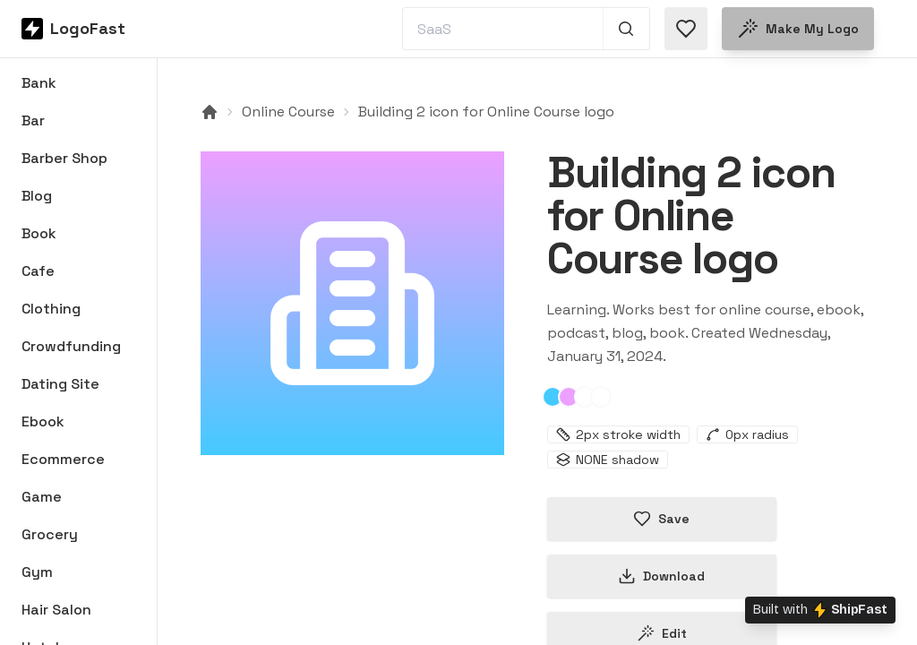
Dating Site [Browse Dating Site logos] (60, 383)
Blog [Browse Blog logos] (36, 195)
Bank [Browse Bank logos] (38, 82)
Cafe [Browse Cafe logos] (38, 271)
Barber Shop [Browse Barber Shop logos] (64, 158)
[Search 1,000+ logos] (626, 28)
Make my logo (798, 28)
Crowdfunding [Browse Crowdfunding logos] (71, 346)
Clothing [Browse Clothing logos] (51, 308)
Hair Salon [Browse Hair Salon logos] (56, 609)
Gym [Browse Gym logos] (37, 572)
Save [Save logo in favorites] (661, 519)
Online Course (288, 111)
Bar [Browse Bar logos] (33, 120)
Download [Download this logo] (661, 576)
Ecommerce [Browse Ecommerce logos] (63, 459)
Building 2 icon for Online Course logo (486, 111)
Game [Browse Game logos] (41, 496)
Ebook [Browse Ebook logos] (42, 421)
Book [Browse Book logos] (38, 233)
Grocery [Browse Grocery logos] (49, 534)
